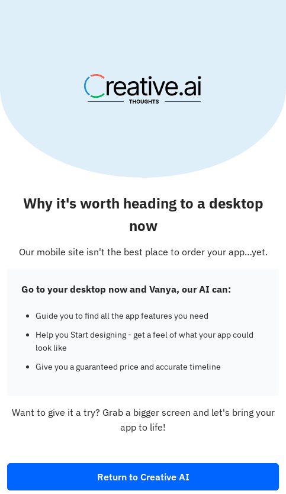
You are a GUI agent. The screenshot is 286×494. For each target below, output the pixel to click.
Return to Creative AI (143, 477)
